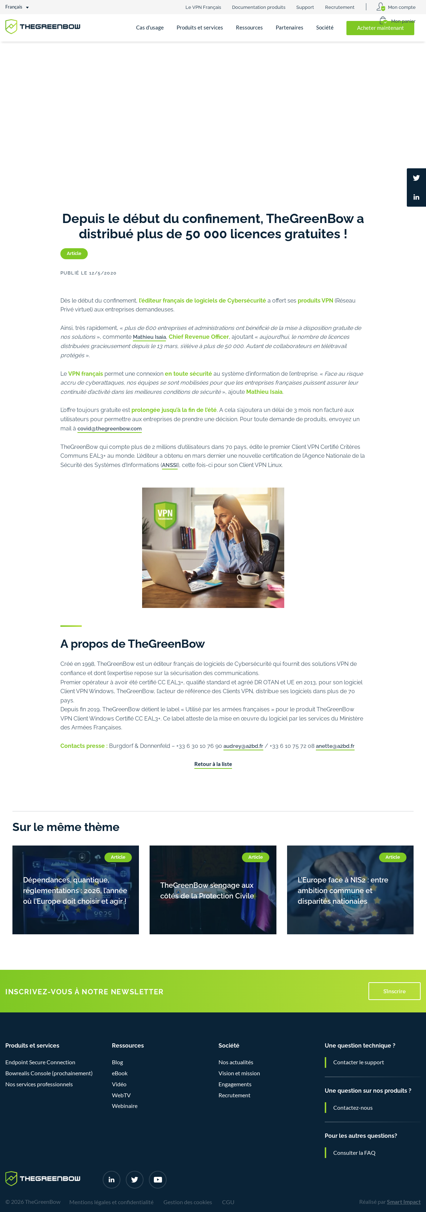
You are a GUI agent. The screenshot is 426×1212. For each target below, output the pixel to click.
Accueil (20, 53)
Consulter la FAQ (354, 1153)
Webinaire (124, 1106)
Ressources (249, 28)
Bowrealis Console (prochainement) (49, 1073)
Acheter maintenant (380, 28)
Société (325, 28)
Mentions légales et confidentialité (111, 1202)
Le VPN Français (203, 7)
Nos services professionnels (39, 1084)
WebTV (121, 1095)
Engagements (235, 1084)
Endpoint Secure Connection (40, 1062)
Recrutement (340, 7)
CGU (228, 1202)
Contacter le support (358, 1062)
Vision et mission (239, 1073)
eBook (120, 1073)
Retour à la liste (213, 764)
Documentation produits (258, 7)
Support (305, 7)
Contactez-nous (353, 1107)
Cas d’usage (150, 28)
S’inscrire (394, 990)
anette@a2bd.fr (335, 745)
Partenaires (289, 28)
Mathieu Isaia (149, 336)
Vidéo (119, 1084)
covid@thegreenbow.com (109, 427)
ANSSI (170, 464)
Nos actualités (85, 53)
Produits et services (200, 28)
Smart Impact (404, 1202)
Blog (117, 1062)
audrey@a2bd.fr (243, 745)
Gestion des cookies (187, 1202)
